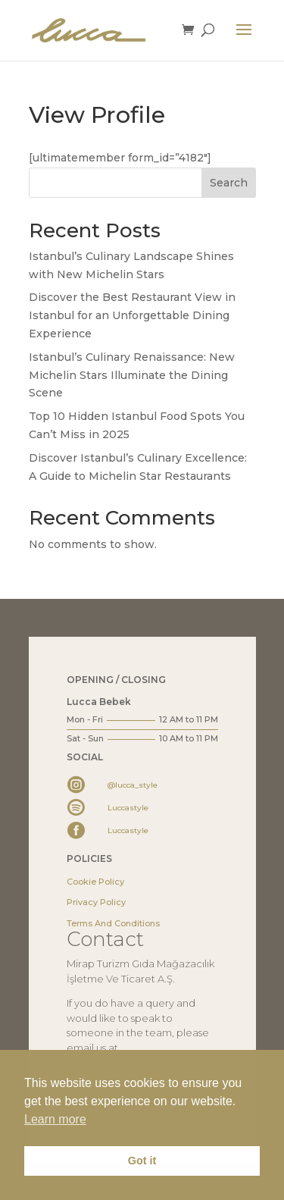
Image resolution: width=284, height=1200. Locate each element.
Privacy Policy (96, 902)
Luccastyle (128, 808)
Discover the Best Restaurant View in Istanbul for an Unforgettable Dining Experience (132, 315)
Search (229, 183)
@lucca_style (133, 785)
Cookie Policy (95, 881)
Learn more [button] (55, 1119)
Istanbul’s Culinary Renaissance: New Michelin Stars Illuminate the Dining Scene (132, 375)
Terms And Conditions (113, 923)
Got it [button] (142, 1161)
